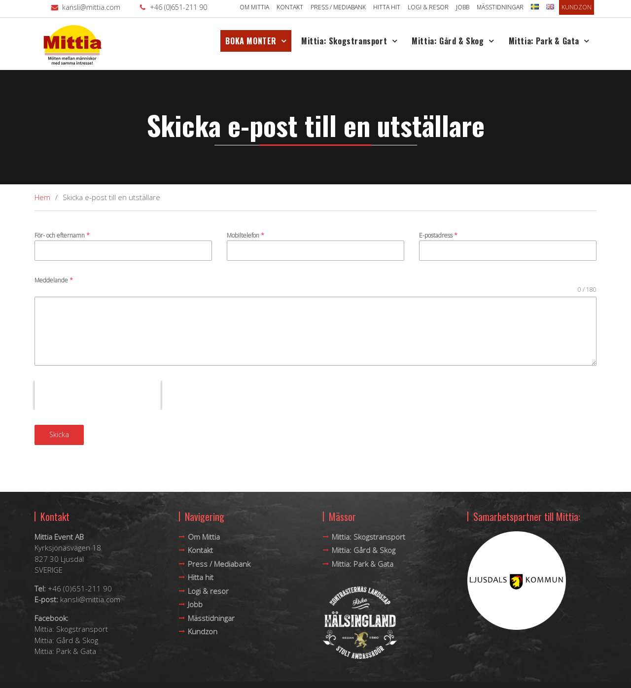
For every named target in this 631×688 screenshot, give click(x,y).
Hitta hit (386, 7)
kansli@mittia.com (91, 7)
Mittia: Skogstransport (344, 41)
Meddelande (54, 280)
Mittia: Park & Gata (544, 41)
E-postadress (438, 235)
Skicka (59, 434)
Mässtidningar (500, 7)
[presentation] (98, 395)
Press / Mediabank (338, 7)
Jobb (462, 7)
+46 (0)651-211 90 (178, 7)
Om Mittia (254, 7)
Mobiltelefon (245, 235)
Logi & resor (428, 7)
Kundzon (576, 7)
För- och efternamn (62, 235)
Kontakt (290, 7)
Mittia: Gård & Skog (448, 41)
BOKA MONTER (251, 41)
